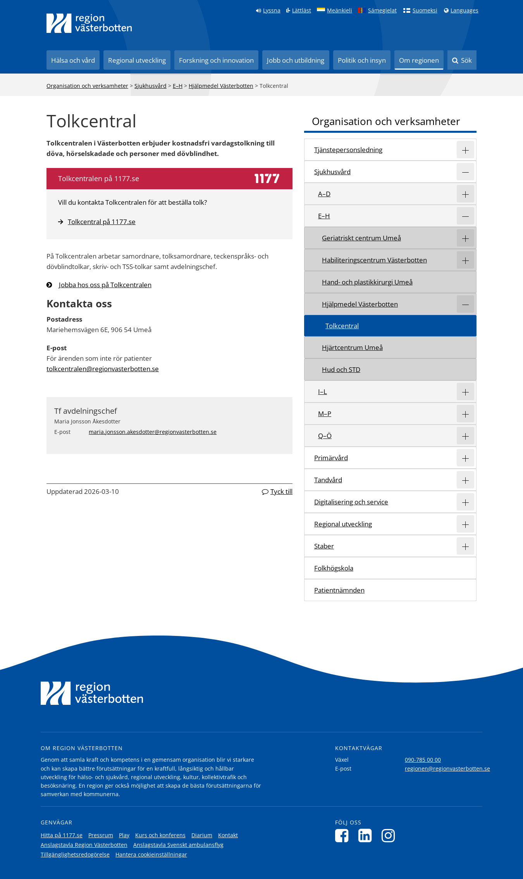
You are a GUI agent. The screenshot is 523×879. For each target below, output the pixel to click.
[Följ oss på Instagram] (390, 835)
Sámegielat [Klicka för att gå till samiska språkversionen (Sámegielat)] (382, 10)
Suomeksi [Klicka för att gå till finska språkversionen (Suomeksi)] (425, 10)
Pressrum (100, 835)
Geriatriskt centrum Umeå (361, 237)
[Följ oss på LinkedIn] (367, 835)
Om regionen (419, 60)
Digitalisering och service (351, 501)
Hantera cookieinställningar (151, 854)
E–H (177, 85)
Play (124, 835)
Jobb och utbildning (295, 60)
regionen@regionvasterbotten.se (447, 768)
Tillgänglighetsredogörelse (75, 854)
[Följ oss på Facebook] (344, 835)
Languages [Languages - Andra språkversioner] (464, 10)
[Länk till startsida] (89, 23)
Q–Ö (325, 435)
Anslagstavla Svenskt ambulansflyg (178, 844)
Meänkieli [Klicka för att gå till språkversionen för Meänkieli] (339, 10)
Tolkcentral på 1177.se (97, 221)
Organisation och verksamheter (87, 85)
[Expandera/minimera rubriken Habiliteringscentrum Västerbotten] (465, 260)
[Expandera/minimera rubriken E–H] (465, 215)
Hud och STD (341, 369)
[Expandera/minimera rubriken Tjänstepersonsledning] (465, 149)
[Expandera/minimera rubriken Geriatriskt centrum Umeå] (465, 238)
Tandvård (328, 479)
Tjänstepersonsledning (348, 149)
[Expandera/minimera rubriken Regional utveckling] (465, 524)
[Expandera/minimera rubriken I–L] (465, 391)
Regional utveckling (137, 60)
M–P (324, 413)
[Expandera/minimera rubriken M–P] (465, 413)
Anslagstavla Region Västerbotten (84, 844)
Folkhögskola (333, 568)
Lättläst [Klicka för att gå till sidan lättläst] (301, 10)
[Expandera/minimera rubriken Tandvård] (465, 479)
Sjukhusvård (150, 85)
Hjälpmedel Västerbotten (221, 85)
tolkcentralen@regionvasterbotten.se (102, 368)
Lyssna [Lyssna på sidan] (271, 10)
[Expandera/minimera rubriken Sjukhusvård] (465, 171)
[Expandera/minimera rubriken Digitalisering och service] (465, 502)
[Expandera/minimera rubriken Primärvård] (465, 457)
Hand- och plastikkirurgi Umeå (367, 282)
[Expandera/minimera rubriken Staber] (465, 546)
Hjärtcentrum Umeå (352, 347)
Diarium (201, 835)
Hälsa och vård (73, 60)
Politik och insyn (362, 60)
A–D (324, 193)
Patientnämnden (339, 590)
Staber (324, 545)
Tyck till (281, 491)
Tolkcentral (342, 325)
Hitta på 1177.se (62, 835)
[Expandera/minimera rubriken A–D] (465, 193)
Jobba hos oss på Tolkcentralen (105, 284)
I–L (322, 391)
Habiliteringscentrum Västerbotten (374, 259)
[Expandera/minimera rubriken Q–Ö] (465, 435)
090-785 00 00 (423, 759)
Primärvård (331, 457)
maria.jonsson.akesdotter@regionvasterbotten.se (153, 431)
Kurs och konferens (160, 835)
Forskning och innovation (216, 60)
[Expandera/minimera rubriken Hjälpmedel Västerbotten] (465, 304)
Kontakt (228, 835)
